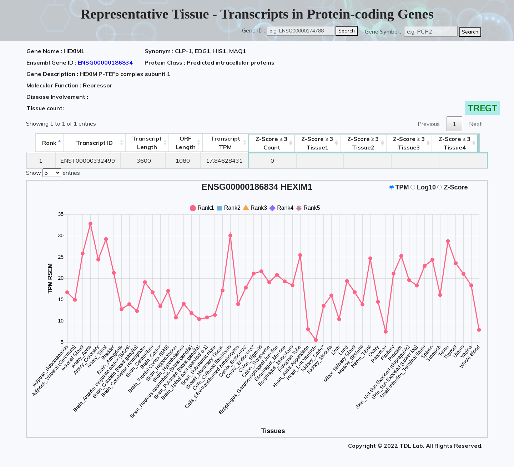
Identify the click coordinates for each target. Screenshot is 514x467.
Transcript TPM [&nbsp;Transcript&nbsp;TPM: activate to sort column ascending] (225, 143)
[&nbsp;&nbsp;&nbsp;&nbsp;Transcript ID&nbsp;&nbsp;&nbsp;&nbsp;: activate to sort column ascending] (88, 143)
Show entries (53, 172)
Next (475, 123)
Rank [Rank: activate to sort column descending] (41, 142)
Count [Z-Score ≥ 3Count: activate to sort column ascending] (273, 143)
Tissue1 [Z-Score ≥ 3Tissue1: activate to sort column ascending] (321, 143)
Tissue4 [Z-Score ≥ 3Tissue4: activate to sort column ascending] (464, 143)
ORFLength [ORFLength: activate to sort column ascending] (183, 143)
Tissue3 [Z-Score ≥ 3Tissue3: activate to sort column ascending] (416, 143)
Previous (429, 123)
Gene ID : (253, 30)
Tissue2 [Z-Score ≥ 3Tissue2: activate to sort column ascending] (368, 143)
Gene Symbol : (384, 31)
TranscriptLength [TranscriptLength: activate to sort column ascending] (143, 143)
